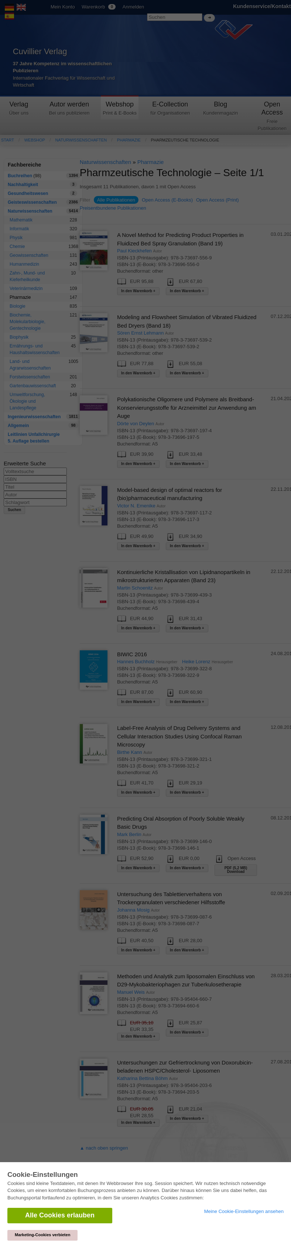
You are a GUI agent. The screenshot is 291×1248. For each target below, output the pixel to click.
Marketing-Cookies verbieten (42, 1235)
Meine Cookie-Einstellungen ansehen (244, 1211)
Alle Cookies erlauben (60, 1215)
